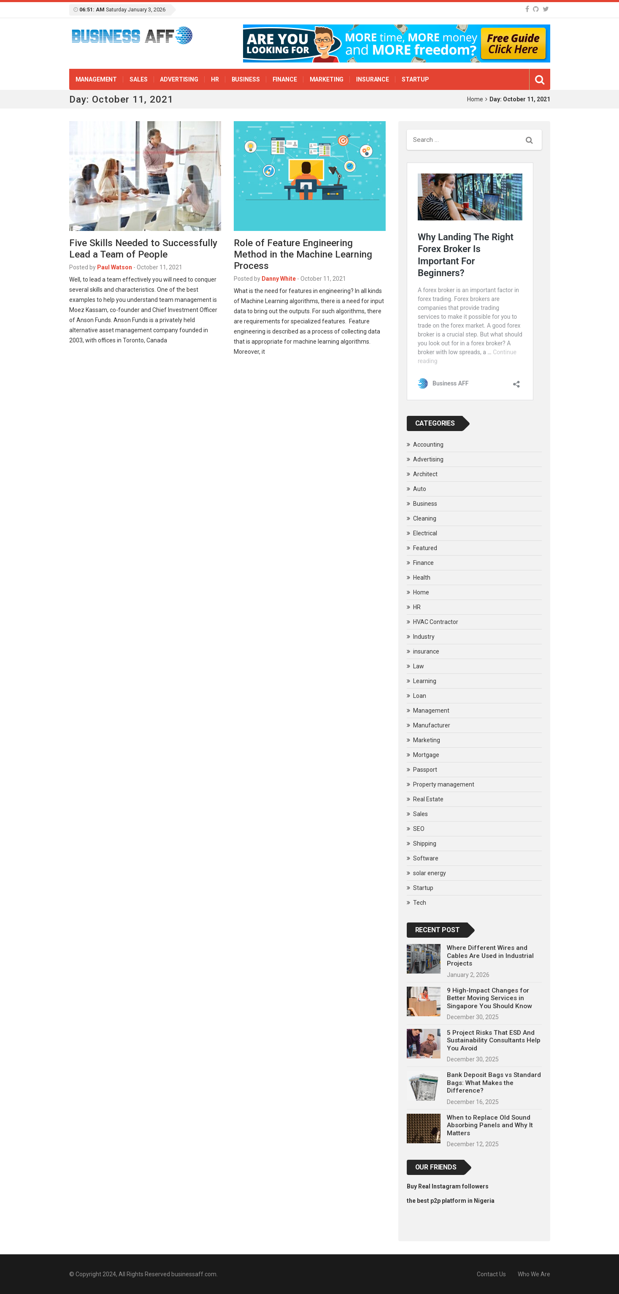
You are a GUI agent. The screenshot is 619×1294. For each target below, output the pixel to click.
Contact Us (491, 1274)
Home (475, 99)
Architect (425, 474)
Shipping (424, 843)
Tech (419, 902)
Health (421, 577)
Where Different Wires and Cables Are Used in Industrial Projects (490, 955)
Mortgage (426, 754)
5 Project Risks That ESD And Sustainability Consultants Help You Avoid (494, 1040)
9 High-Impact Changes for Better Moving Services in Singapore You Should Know (489, 998)
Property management (443, 784)
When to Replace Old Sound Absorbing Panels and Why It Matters (490, 1125)
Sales (138, 79)
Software (425, 858)
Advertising (179, 79)
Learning (424, 681)
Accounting (428, 444)
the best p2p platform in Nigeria (451, 1200)
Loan (419, 695)
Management (96, 79)
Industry (424, 636)
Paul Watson (114, 267)
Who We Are (534, 1274)
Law (418, 666)
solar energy (429, 873)
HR (215, 79)
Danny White (279, 278)
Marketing (327, 79)
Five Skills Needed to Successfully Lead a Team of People (143, 248)
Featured (425, 548)
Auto (419, 489)
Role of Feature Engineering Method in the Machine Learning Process (303, 254)
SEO (418, 828)
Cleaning (424, 518)
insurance (372, 79)
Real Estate (428, 799)
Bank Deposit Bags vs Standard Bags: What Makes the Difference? (494, 1082)
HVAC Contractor (435, 622)
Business (246, 79)
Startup (415, 79)
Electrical (425, 533)
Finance (285, 79)
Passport (425, 769)
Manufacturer (431, 725)
